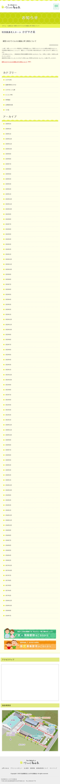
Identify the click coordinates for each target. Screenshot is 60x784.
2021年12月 (8, 374)
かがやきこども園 (10, 89)
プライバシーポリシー (16, 768)
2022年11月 (8, 324)
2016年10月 (8, 605)
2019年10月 (8, 490)
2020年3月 (8, 470)
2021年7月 (8, 394)
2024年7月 (8, 224)
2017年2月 (8, 595)
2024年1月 (8, 254)
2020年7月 (8, 450)
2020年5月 (8, 460)
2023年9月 (8, 274)
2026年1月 (8, 134)
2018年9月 (8, 530)
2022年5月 (8, 354)
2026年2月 (8, 128)
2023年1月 (8, 314)
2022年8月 (8, 339)
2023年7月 (8, 284)
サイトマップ (53, 768)
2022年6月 (8, 349)
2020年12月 (8, 425)
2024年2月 (8, 249)
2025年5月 (8, 174)
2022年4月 (8, 359)
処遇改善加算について (42, 768)
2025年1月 (8, 194)
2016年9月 (8, 610)
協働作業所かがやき (10, 84)
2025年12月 (8, 139)
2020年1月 (8, 480)
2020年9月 (8, 440)
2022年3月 (8, 364)
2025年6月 (8, 169)
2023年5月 (8, 294)
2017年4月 (8, 590)
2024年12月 (8, 199)
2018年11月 (8, 520)
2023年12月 (8, 259)
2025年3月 (8, 184)
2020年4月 (8, 465)
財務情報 (32, 768)
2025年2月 (8, 189)
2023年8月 (8, 279)
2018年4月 (8, 555)
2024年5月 (8, 234)
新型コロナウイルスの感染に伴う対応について (14, 62)
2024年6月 (8, 229)
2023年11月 (8, 264)
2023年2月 (8, 309)
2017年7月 (8, 575)
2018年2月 (8, 560)
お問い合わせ (5, 768)
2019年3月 (8, 505)
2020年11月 (8, 430)
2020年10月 (8, 435)
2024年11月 (8, 204)
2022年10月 (8, 329)
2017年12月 (8, 565)
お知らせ (10, 25)
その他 (7, 110)
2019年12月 (8, 485)
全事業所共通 (9, 105)
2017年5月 (8, 585)
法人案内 (26, 768)
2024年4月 (8, 239)
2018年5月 (8, 550)
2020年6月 (8, 455)
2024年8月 (8, 219)
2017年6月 (8, 580)
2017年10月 (8, 570)
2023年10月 (8, 269)
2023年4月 (8, 299)
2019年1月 (8, 510)
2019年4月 (8, 500)
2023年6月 (8, 289)
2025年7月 (8, 164)
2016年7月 (8, 615)
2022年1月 (8, 369)
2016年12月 (8, 600)
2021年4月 (8, 405)
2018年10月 (8, 525)
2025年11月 (8, 144)
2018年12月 (8, 515)
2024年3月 (8, 244)
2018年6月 (8, 545)
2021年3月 (8, 410)
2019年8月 (8, 495)
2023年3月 (8, 304)
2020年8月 (8, 445)
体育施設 (7, 99)
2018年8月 (8, 535)
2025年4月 (8, 179)
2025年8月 (8, 159)
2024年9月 (8, 214)
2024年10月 (8, 209)
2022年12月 (8, 319)
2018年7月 (8, 540)
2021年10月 (8, 379)
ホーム (4, 25)
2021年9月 (8, 384)
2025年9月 (8, 154)
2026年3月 (8, 123)
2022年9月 (8, 334)
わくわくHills (9, 94)
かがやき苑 (8, 79)
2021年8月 (8, 389)
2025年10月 (8, 149)
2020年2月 (8, 475)
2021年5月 (8, 399)
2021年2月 (8, 415)
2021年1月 (8, 420)
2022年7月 (8, 344)
